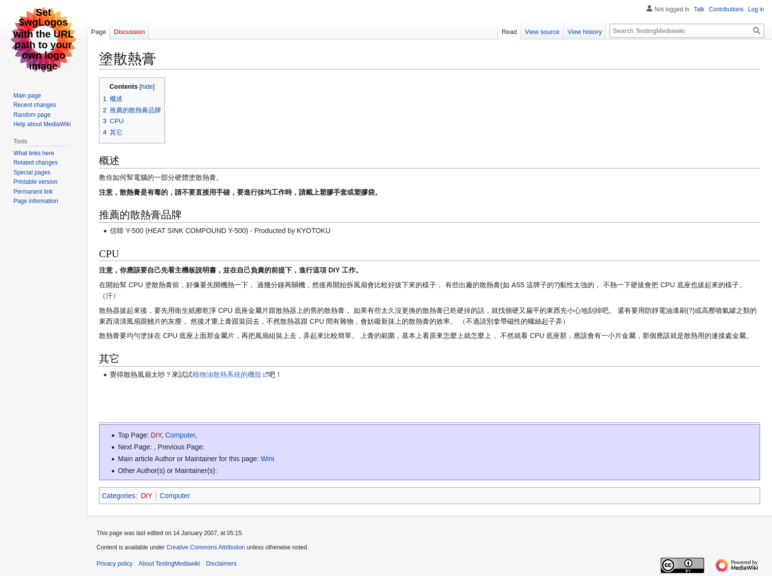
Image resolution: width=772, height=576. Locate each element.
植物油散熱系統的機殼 (227, 374)
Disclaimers (221, 563)
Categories (118, 496)
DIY (156, 435)
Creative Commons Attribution (205, 547)
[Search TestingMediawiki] (687, 31)
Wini (267, 459)
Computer (180, 435)
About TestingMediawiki (169, 563)
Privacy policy (114, 563)
